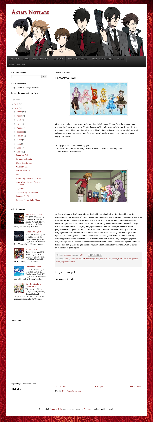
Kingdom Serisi (32, 249)
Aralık (19, 112)
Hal (17, 175)
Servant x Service (23, 171)
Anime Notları (30, 12)
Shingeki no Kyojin (33, 232)
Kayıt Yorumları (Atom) (71, 391)
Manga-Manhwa (40, 59)
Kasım (19, 116)
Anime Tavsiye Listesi (78, 59)
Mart (19, 144)
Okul (120, 259)
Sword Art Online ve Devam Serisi (34, 285)
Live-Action (57, 59)
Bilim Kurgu (90, 259)
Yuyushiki (20, 188)
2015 (16, 104)
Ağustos (20, 128)
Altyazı (120, 59)
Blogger (87, 409)
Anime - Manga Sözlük (102, 59)
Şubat (19, 148)
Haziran (20, 136)
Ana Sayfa (14, 59)
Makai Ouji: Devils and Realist (28, 178)
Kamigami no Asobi (34, 267)
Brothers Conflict (23, 196)
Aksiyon (66, 259)
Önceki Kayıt (135, 386)
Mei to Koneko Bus (24, 163)
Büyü (97, 259)
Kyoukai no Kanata (24, 159)
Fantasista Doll (105, 259)
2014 (16, 108)
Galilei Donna (21, 167)
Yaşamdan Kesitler (68, 262)
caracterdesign (57, 409)
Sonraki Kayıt (61, 386)
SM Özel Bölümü (17, 64)
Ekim (19, 120)
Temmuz (20, 132)
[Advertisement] (98, 363)
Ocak (19, 152)
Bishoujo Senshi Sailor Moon (28, 200)
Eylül (19, 124)
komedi (114, 259)
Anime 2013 (80, 259)
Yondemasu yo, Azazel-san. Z (28, 192)
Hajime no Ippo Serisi (34, 214)
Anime (26, 59)
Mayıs (19, 140)
